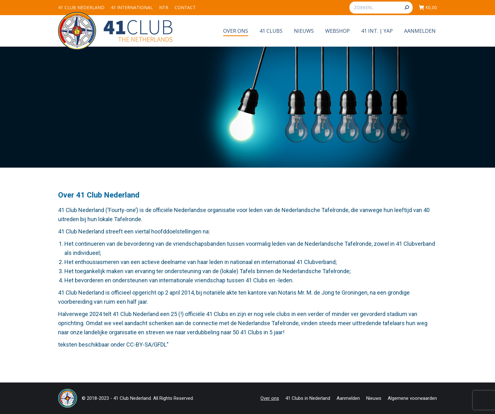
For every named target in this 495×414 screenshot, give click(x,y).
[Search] (381, 8)
